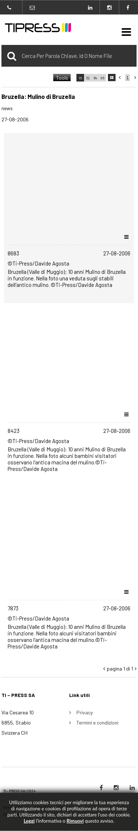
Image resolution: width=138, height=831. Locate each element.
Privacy (84, 712)
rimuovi (75, 821)
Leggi (29, 821)
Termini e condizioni (97, 722)
